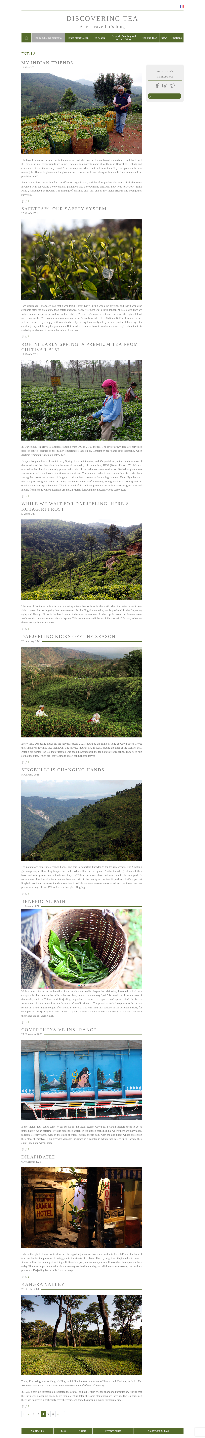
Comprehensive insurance (59, 1029)
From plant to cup (78, 37)
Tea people (99, 37)
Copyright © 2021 (158, 1430)
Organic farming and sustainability (123, 38)
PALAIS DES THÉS (165, 72)
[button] (25, 949)
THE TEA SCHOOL (165, 77)
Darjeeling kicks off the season (68, 636)
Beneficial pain (43, 901)
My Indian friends (47, 62)
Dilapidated (38, 1156)
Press (63, 1430)
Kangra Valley (43, 1284)
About (82, 1430)
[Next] (62, 1414)
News (164, 37)
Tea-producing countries (48, 37)
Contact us (37, 1430)
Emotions (176, 37)
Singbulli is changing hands (62, 769)
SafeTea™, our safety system (63, 208)
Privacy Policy (113, 1430)
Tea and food (149, 37)
